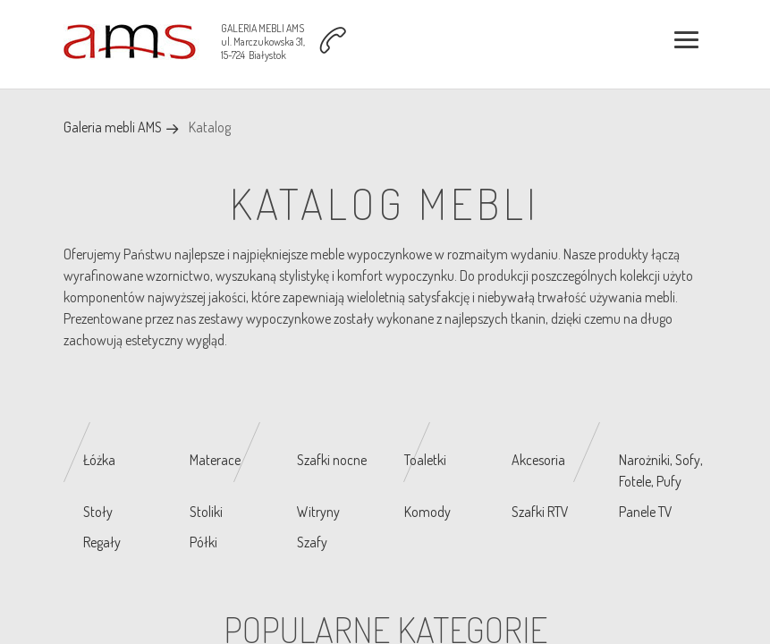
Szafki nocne (332, 460)
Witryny (318, 512)
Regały (102, 542)
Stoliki (206, 512)
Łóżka (99, 460)
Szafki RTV (540, 512)
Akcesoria (538, 460)
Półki (203, 542)
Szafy (312, 542)
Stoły (98, 512)
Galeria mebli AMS (112, 127)
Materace (215, 460)
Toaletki (425, 460)
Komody (427, 512)
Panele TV (646, 512)
